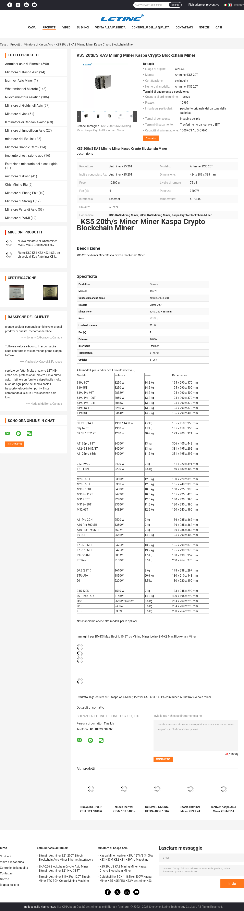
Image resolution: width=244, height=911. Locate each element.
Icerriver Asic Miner (19, 80)
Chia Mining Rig (16, 185)
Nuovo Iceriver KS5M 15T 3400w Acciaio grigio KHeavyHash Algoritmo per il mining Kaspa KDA (124, 809)
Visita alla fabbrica (110, 27)
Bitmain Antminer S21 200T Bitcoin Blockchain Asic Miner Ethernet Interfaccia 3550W (66, 858)
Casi (219, 27)
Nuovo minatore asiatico (22, 97)
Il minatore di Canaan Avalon (25, 122)
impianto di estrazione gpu (24, 155)
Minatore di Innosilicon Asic (25, 130)
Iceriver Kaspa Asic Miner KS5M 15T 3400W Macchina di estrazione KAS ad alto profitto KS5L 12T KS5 (223, 809)
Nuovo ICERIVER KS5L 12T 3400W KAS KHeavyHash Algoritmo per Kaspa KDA (91, 809)
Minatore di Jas (16, 114)
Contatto (151, 138)
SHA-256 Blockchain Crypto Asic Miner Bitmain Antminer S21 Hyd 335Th (63, 868)
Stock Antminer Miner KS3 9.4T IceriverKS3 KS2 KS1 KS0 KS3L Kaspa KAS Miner (190, 809)
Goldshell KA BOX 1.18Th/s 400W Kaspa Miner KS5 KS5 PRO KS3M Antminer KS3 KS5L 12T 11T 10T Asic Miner (126, 879)
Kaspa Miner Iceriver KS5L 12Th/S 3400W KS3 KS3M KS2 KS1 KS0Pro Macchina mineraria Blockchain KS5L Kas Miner (126, 858)
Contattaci (184, 27)
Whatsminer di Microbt (21, 89)
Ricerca (175, 4)
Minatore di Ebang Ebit (21, 193)
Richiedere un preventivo (203, 4)
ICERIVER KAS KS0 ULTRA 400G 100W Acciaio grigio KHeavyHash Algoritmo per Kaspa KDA (157, 809)
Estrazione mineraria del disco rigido (31, 164)
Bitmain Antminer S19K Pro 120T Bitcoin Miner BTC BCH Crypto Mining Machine (64, 878)
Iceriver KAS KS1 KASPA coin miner (156, 697)
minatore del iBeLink (20, 139)
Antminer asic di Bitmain (22, 64)
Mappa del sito (9, 884)
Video (66, 27)
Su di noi (83, 27)
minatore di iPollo (17, 176)
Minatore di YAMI (17, 218)
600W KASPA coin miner (195, 697)
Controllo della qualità (151, 27)
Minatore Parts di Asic (21, 209)
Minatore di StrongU (19, 201)
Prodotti (49, 27)
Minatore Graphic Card (21, 147)
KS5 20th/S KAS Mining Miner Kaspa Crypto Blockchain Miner (123, 868)
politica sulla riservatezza (40, 906)
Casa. (32, 27)
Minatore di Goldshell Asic (24, 105)
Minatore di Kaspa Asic (38, 44)
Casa (3, 44)
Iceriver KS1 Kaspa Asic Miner (114, 697)
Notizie (204, 27)
